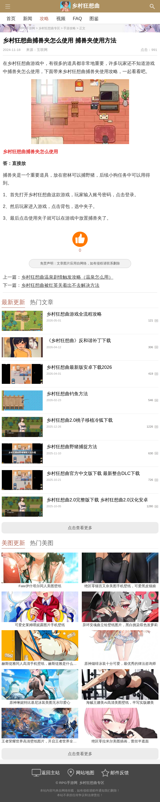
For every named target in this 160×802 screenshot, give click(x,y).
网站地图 (80, 772)
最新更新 (13, 302)
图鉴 (94, 18)
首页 (11, 18)
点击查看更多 (80, 528)
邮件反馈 (114, 772)
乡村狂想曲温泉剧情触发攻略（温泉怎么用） (67, 277)
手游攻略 (69, 28)
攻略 (44, 18)
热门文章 (41, 302)
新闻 (27, 18)
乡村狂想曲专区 (49, 28)
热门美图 (41, 543)
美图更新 (13, 543)
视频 (60, 18)
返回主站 (45, 772)
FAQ (77, 18)
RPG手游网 (27, 28)
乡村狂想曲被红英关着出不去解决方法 (60, 285)
